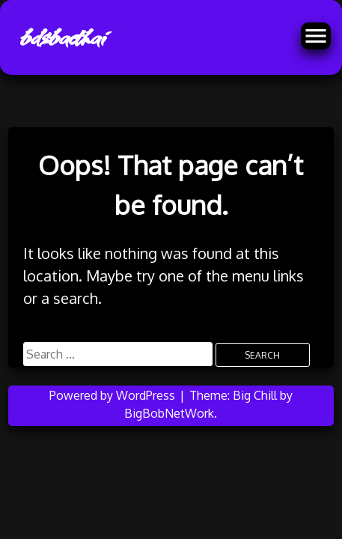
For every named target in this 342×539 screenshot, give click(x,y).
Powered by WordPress (113, 395)
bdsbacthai (61, 37)
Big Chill (255, 395)
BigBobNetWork (169, 413)
